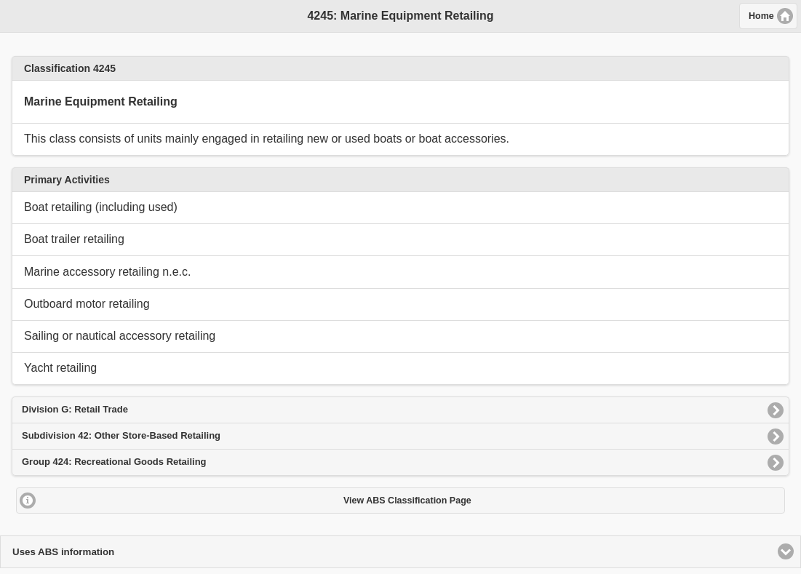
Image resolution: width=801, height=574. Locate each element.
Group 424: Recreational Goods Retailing (114, 461)
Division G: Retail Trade (75, 409)
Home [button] (761, 16)
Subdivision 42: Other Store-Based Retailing (121, 435)
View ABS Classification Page (407, 500)
